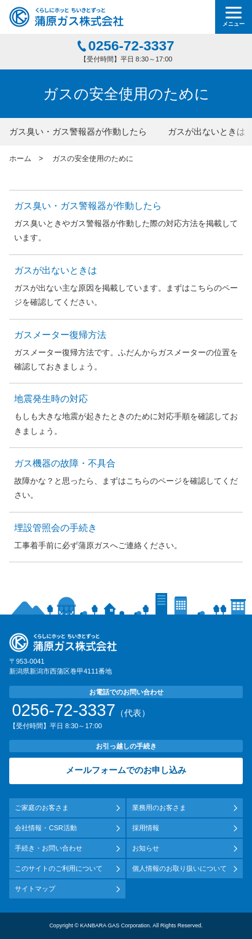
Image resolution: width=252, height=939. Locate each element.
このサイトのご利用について (59, 868)
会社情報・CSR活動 (45, 827)
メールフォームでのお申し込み (126, 770)
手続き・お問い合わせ (48, 848)
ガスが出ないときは (206, 131)
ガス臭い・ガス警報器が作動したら (78, 131)
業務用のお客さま (159, 807)
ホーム (20, 158)
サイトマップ (35, 888)
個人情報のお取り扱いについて (179, 868)
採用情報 (145, 827)
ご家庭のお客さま (42, 807)
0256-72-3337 (131, 46)
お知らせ (145, 848)
